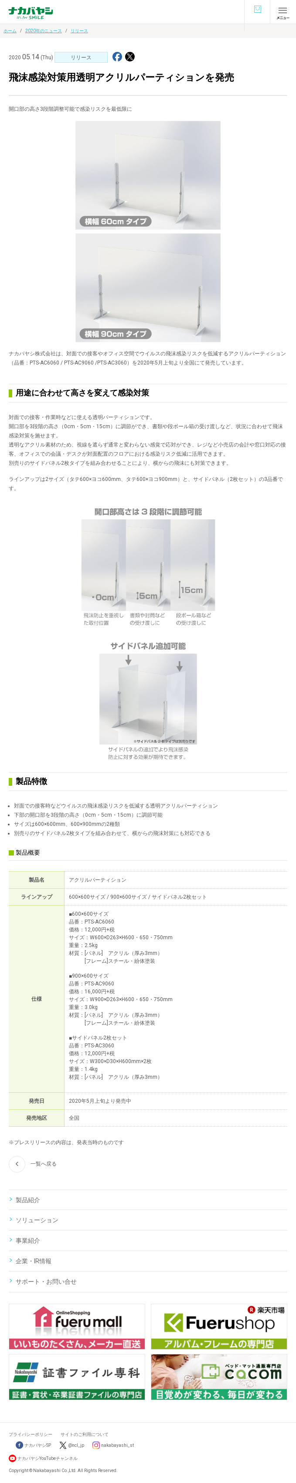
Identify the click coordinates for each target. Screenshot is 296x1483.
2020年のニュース (43, 30)
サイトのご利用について (85, 1434)
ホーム (10, 30)
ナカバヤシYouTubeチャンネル (47, 1458)
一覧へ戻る (33, 1164)
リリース (79, 30)
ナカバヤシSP (33, 1445)
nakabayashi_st (117, 1445)
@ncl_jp (76, 1445)
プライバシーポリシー (30, 1434)
